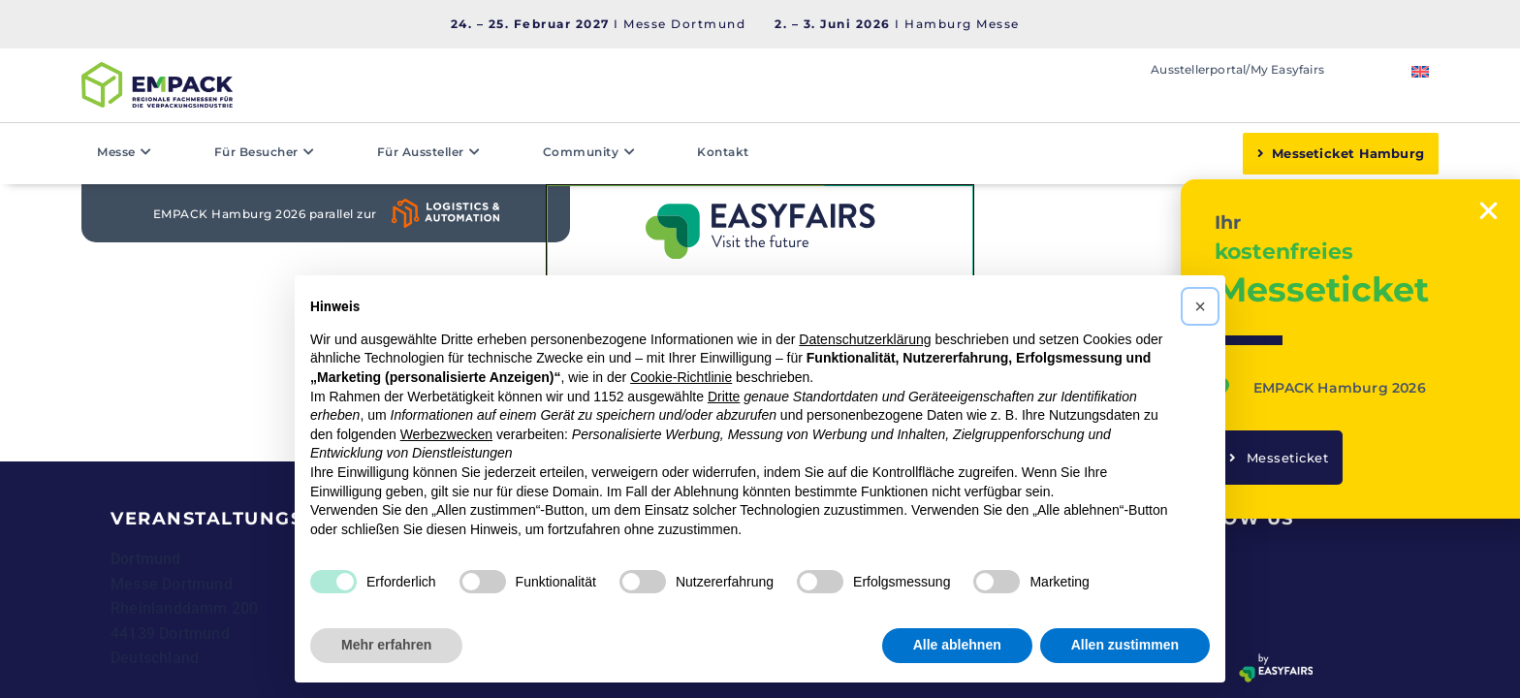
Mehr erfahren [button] (386, 644)
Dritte (724, 396)
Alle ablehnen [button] (957, 644)
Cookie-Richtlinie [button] (681, 377)
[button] (1200, 306)
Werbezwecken (446, 434)
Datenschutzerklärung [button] (865, 339)
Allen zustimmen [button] (1125, 644)
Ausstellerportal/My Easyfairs (1237, 69)
